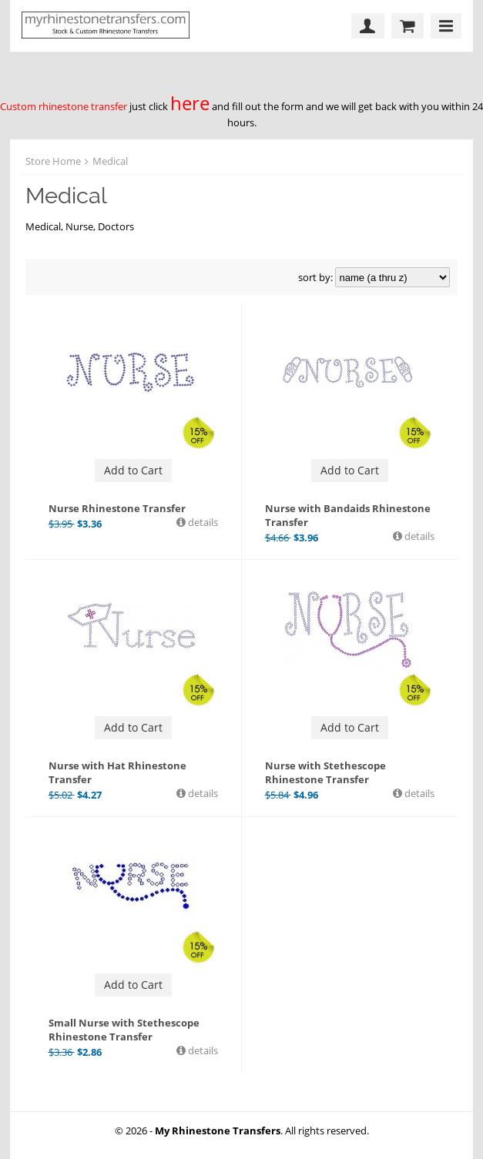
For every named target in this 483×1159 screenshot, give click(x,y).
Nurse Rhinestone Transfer (117, 508)
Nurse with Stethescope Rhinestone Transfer (325, 772)
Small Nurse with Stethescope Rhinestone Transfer (124, 1029)
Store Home (53, 161)
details (202, 522)
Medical (110, 161)
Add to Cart (133, 470)
